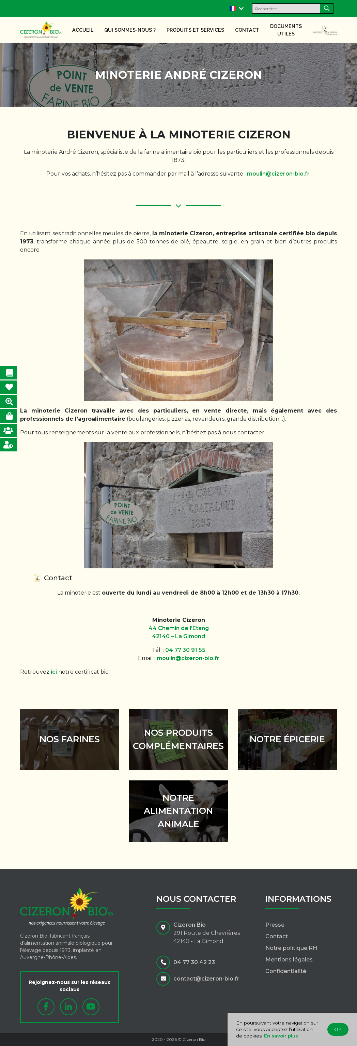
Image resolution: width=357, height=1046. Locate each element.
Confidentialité (285, 971)
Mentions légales (289, 959)
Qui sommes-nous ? (130, 30)
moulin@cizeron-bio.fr (278, 173)
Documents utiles (286, 29)
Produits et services (195, 30)
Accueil (82, 30)
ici (54, 672)
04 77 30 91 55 (185, 650)
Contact (247, 30)
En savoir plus (281, 1035)
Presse (274, 925)
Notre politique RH (291, 948)
